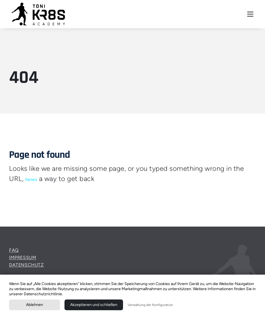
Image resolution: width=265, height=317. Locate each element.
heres (31, 179)
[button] (250, 14)
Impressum (22, 260)
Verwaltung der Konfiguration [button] (150, 305)
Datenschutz (26, 267)
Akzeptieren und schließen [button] (93, 304)
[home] (38, 14)
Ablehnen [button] (34, 304)
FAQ (14, 253)
